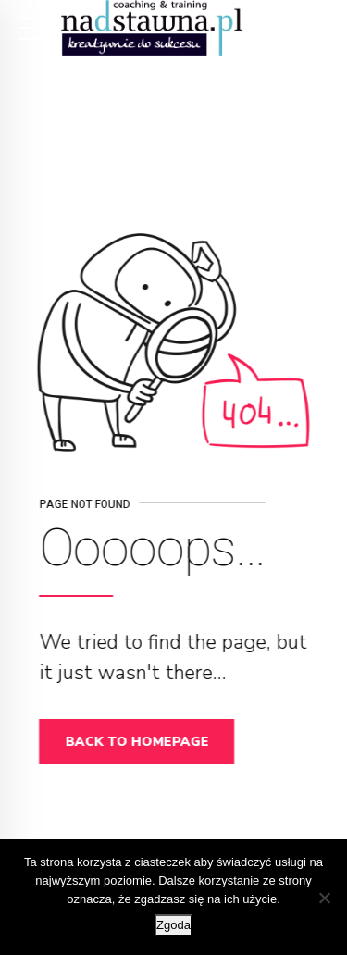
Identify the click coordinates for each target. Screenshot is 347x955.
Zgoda (173, 925)
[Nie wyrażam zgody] (324, 897)
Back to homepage (140, 741)
